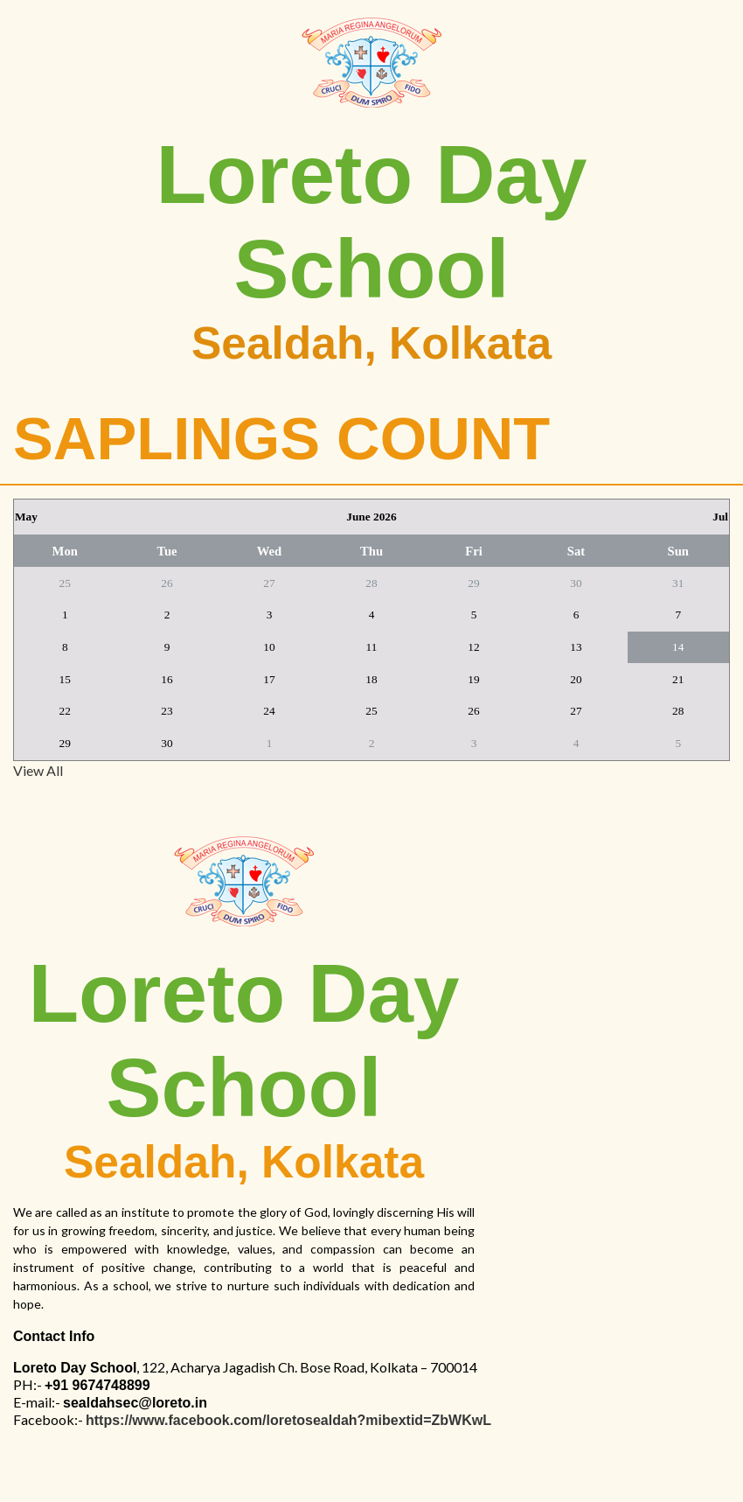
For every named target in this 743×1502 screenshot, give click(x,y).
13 (575, 646)
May (26, 516)
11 (372, 646)
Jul (720, 516)
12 (473, 646)
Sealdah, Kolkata (371, 343)
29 (473, 583)
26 (166, 583)
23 (166, 710)
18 (371, 679)
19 (473, 679)
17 (268, 679)
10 (268, 646)
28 (371, 583)
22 (65, 710)
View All (38, 770)
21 (678, 679)
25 (65, 583)
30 (575, 583)
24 (268, 710)
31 (678, 583)
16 (166, 679)
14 (678, 646)
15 (65, 679)
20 (575, 679)
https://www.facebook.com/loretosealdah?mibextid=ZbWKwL (288, 1420)
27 (268, 583)
